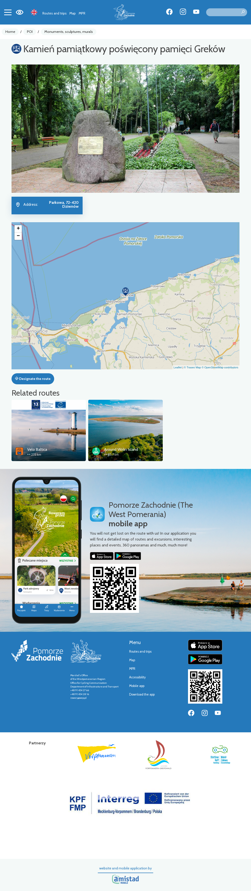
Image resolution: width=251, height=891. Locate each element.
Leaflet (178, 367)
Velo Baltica (37, 449)
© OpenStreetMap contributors (220, 367)
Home (10, 31)
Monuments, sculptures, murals (68, 31)
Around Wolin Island (121, 449)
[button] (125, 291)
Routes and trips (54, 13)
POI (30, 31)
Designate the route (32, 378)
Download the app (142, 694)
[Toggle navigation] (8, 12)
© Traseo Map (192, 367)
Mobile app (136, 686)
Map (72, 13)
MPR (82, 13)
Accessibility (137, 677)
